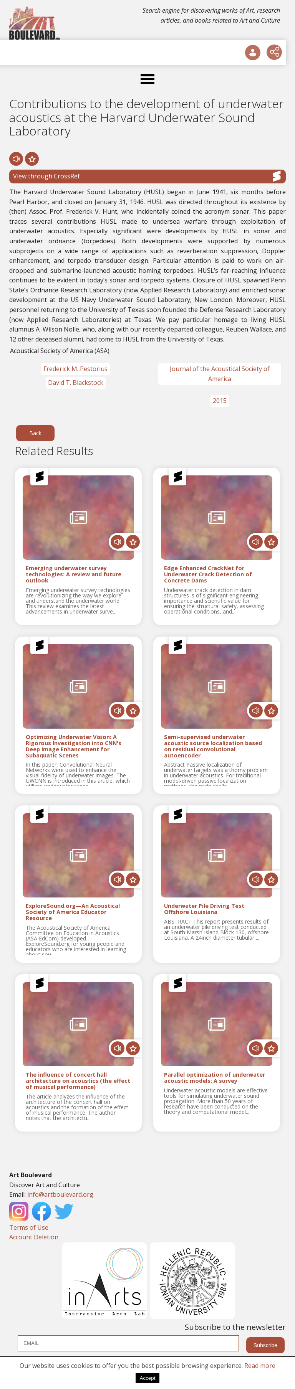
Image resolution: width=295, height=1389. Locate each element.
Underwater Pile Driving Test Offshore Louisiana (204, 909)
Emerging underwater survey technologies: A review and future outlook (73, 574)
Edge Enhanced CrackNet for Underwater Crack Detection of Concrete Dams (208, 574)
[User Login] (252, 52)
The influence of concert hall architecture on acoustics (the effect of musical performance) (78, 1081)
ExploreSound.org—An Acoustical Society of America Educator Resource (73, 912)
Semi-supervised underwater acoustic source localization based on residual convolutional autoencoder (213, 746)
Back (35, 433)
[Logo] (35, 23)
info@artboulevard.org (60, 1194)
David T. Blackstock (75, 382)
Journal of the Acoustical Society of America (220, 374)
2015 (220, 400)
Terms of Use (28, 1227)
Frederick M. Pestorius (75, 369)
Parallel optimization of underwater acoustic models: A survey (214, 1078)
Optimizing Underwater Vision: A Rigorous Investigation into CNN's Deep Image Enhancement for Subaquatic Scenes (73, 746)
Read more (259, 1365)
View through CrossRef (147, 176)
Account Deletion (33, 1237)
